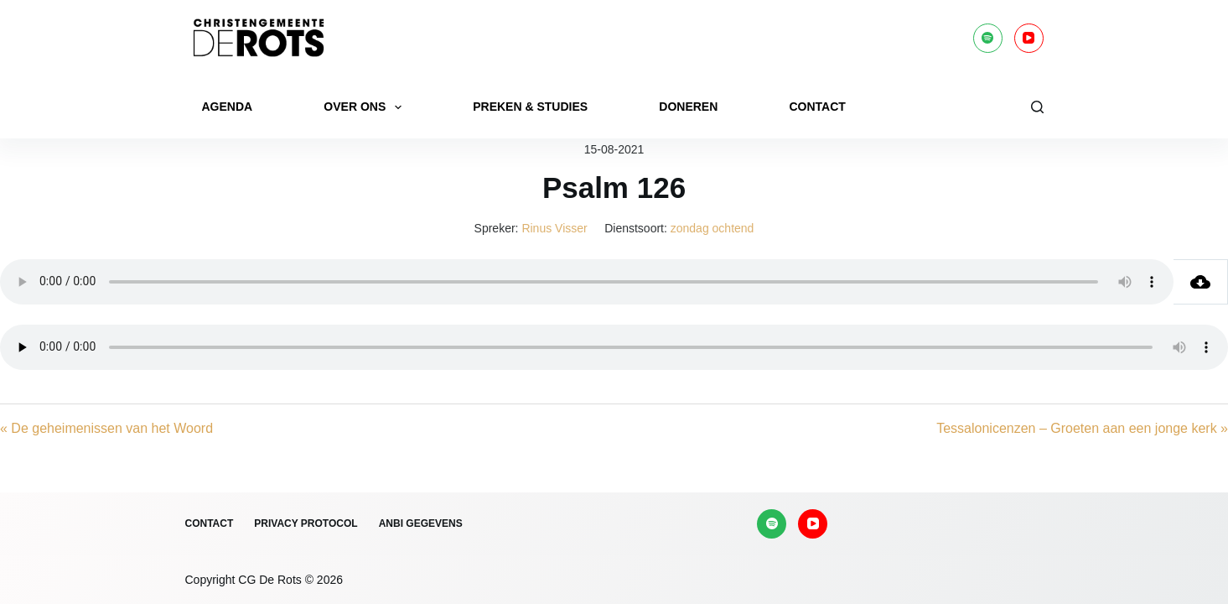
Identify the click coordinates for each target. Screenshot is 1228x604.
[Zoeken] (1037, 107)
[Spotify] (988, 38)
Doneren (688, 106)
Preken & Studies (530, 106)
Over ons (366, 107)
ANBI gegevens (421, 523)
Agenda (227, 106)
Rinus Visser (554, 228)
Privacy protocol (305, 523)
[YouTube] (1029, 38)
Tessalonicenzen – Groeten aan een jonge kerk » (1082, 428)
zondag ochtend (712, 228)
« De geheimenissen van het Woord (106, 428)
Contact (817, 106)
